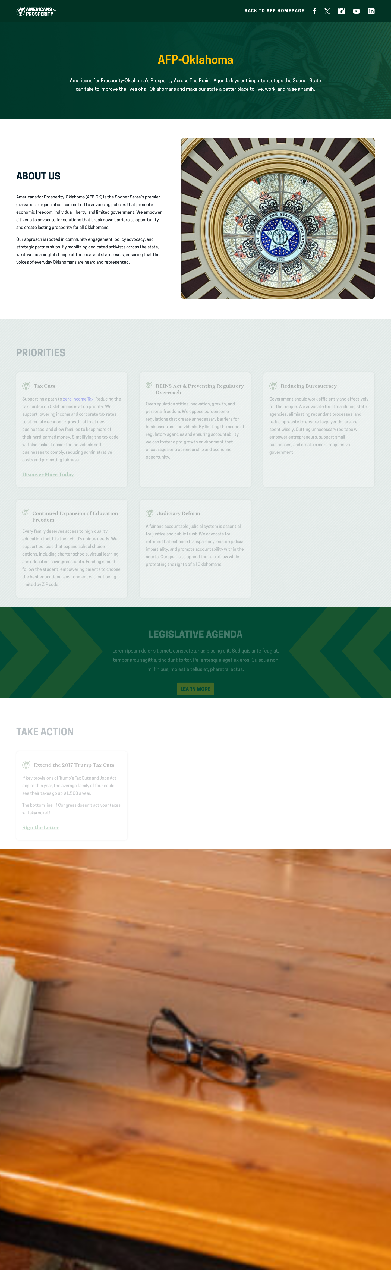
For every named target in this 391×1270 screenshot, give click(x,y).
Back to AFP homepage (275, 11)
